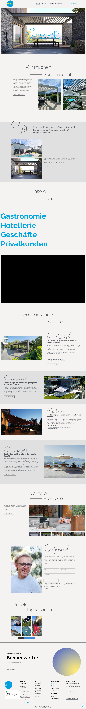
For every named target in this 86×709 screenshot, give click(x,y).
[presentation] (51, 580)
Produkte (45, 3)
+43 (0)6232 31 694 (24, 689)
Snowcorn (48, 707)
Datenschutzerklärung (55, 688)
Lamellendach (38, 683)
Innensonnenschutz (39, 695)
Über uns (51, 3)
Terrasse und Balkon (54, 698)
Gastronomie (53, 695)
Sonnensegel (37, 685)
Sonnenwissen (58, 3)
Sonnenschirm (38, 688)
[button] (39, 94)
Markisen (37, 686)
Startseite (38, 3)
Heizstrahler (37, 696)
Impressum (53, 690)
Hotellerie (52, 696)
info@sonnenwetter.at (24, 691)
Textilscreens (37, 691)
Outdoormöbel (38, 690)
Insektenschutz (38, 693)
